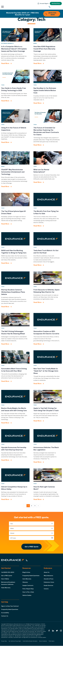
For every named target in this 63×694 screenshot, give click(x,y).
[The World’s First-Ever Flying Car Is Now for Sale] (47, 216)
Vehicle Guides (27, 641)
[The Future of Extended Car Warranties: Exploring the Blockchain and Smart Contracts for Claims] (47, 125)
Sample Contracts (28, 631)
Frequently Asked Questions (31, 621)
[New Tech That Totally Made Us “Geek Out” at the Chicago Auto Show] (47, 388)
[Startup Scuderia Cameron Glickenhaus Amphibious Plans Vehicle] (15, 302)
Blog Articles (26, 618)
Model (12, 578)
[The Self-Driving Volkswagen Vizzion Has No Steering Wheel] (15, 347)
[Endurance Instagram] (61, 679)
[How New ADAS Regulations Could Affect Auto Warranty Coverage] (47, 36)
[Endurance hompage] (13, 606)
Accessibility (5, 661)
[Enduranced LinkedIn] (53, 679)
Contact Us (4, 664)
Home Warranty (6, 633)
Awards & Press (49, 624)
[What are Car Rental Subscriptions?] (47, 171)
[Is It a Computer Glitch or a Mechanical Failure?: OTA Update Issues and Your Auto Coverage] (15, 36)
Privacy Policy (4, 689)
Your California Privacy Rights (15, 689)
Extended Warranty (7, 47)
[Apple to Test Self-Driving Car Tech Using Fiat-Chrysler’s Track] (47, 432)
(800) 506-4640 (51, 14)
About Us (47, 618)
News (35, 47)
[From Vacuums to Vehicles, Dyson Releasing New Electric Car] (47, 302)
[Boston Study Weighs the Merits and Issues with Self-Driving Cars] (15, 432)
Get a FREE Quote (31, 592)
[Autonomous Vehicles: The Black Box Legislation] (47, 475)
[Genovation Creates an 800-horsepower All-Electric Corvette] (47, 347)
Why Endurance (48, 621)
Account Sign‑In (42, 3)
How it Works (5, 624)
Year (11, 568)
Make (12, 573)
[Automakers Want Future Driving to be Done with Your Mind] (15, 388)
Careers (46, 634)
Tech (2, 92)
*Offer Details (51, 689)
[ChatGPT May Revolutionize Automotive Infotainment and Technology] (15, 171)
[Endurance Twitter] (57, 679)
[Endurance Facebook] (49, 679)
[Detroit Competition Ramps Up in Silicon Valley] (15, 518)
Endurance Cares (49, 628)
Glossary (25, 628)
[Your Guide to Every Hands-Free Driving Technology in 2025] (15, 82)
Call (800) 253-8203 (7, 618)
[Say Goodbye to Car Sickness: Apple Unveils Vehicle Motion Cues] (47, 82)
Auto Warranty (26, 624)
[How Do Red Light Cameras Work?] (47, 518)
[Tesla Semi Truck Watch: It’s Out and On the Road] (47, 259)
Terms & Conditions (43, 689)
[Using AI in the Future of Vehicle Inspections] (15, 125)
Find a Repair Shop (28, 634)
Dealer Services (49, 631)
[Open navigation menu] (2, 7)
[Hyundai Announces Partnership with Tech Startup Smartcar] (15, 475)
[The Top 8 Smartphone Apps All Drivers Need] (15, 216)
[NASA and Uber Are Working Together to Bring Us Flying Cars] (15, 259)
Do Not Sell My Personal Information (30, 689)
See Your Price (56, 3)
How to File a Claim (28, 638)
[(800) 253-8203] (55, 7)
